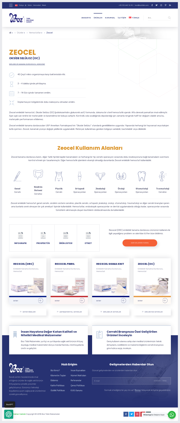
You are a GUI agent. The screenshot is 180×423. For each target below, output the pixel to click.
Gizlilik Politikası (58, 390)
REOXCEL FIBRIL (65, 264)
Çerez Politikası (78, 385)
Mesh (44, 5)
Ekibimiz (54, 380)
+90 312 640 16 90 (126, 5)
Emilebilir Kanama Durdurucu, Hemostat (27, 64)
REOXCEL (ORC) (23, 264)
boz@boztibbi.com (142, 5)
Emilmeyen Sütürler (152, 312)
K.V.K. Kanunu (76, 390)
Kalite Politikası (57, 385)
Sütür (30, 5)
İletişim (122, 18)
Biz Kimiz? (55, 370)
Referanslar (76, 380)
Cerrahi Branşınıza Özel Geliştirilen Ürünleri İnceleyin (132, 333)
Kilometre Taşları (58, 375)
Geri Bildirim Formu (140, 243)
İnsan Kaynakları (78, 370)
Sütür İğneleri (28, 312)
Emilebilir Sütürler (110, 312)
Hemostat (37, 5)
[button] (8, 414)
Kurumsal (110, 18)
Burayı (138, 390)
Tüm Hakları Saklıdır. (17, 414)
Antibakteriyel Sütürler (69, 312)
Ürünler (98, 18)
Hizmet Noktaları (78, 375)
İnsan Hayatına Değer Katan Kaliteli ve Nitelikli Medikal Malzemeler (49, 333)
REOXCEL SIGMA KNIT (110, 264)
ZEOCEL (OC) (146, 264)
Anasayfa (86, 18)
